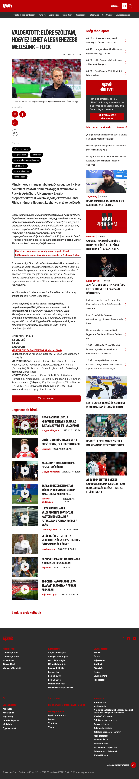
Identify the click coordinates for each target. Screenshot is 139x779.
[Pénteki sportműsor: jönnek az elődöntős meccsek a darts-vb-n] (106, 148)
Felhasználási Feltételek (106, 751)
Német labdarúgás (57, 664)
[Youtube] (134, 638)
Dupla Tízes (54, 15)
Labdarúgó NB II (11, 656)
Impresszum (100, 702)
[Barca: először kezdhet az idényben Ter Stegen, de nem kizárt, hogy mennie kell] (25, 493)
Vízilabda (7, 724)
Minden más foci (56, 683)
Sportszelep (54, 698)
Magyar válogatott (51, 430)
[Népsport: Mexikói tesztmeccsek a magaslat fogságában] (25, 566)
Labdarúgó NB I (49, 529)
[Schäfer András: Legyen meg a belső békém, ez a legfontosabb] (25, 448)
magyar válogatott (22, 171)
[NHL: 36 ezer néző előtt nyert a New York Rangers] (106, 62)
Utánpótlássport (123, 15)
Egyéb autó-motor (57, 715)
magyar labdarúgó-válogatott (26, 160)
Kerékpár (98, 664)
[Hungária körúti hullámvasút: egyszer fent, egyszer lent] (106, 51)
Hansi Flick (36, 155)
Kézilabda (7, 709)
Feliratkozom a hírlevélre (107, 117)
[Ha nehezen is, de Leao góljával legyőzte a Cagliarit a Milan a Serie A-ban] (106, 334)
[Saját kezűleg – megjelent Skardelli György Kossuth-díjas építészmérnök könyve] (25, 544)
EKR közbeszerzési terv (105, 720)
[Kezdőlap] (7, 6)
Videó (51, 727)
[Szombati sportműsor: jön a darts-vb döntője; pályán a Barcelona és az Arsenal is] (106, 221)
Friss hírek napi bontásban (24, 15)
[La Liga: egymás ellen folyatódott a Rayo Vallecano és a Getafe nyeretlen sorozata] (106, 304)
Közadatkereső (101, 736)
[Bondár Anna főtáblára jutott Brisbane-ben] (106, 73)
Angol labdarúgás (57, 652)
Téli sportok (99, 680)
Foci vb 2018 (54, 676)
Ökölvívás (98, 668)
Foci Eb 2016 (54, 680)
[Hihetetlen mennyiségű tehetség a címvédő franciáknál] (106, 40)
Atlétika (97, 652)
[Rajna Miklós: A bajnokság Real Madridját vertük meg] (106, 181)
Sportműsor (107, 15)
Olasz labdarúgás (56, 660)
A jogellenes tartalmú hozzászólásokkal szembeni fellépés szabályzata (113, 711)
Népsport (46, 567)
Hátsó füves (94, 15)
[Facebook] (128, 638)
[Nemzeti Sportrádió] (124, 6)
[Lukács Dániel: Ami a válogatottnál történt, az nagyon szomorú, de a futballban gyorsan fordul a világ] (25, 516)
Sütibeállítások (101, 755)
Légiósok (46, 449)
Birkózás (90, 236)
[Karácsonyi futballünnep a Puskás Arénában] (25, 470)
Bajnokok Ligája (49, 594)
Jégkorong (91, 196)
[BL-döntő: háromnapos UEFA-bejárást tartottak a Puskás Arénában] (25, 589)
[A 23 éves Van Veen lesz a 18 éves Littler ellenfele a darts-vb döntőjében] (106, 265)
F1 (4, 698)
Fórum (51, 719)
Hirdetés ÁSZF (101, 739)
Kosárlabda (8, 712)
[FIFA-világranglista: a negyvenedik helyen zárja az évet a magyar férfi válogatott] (25, 425)
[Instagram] (122, 638)
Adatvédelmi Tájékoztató (106, 747)
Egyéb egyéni (48, 549)
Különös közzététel (103, 728)
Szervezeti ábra (101, 724)
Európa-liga (54, 672)
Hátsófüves (8, 660)
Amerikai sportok (11, 720)
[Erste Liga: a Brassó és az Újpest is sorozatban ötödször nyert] (106, 387)
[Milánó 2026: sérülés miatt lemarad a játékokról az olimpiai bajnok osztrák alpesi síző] (106, 349)
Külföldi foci (54, 649)
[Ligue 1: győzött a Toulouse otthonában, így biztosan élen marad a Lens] (106, 319)
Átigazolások (9, 664)
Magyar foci (9, 649)
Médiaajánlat (100, 706)
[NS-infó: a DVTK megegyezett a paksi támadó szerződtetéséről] (106, 425)
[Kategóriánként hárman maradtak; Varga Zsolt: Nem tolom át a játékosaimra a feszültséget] (106, 364)
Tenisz (97, 672)
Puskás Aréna (20, 166)
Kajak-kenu (99, 660)
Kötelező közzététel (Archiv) (107, 732)
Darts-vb (42, 15)
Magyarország (20, 155)
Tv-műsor (53, 723)
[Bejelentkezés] (114, 6)
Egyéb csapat (9, 728)
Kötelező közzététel (103, 716)
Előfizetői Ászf (101, 743)
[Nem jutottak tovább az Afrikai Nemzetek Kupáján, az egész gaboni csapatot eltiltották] (106, 161)
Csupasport (81, 15)
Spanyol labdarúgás (47, 500)
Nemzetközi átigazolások (60, 687)
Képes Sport (67, 15)
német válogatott (21, 149)
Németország (19, 177)
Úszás (97, 656)
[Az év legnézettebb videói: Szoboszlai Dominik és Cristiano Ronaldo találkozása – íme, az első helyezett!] (106, 464)
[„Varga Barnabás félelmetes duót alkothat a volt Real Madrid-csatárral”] (106, 137)
